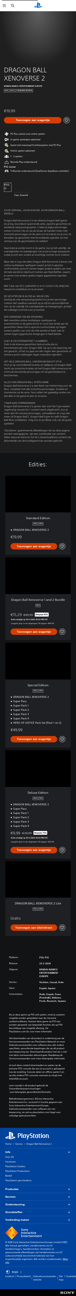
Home (8, 1143)
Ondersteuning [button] (38, 1204)
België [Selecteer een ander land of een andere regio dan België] (14, 1272)
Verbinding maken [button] (38, 1220)
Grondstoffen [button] (38, 1212)
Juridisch (9, 1276)
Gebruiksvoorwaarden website (44, 1278)
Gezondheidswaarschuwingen (25, 1088)
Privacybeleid (23, 1276)
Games (19, 1143)
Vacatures (10, 1161)
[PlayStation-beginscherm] (38, 6)
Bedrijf (8, 1175)
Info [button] (38, 1152)
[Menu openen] (4, 5)
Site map (61, 1278)
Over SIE (9, 1157)
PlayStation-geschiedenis (18, 1180)
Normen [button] (38, 1197)
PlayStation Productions (17, 1171)
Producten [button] (38, 1189)
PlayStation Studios (15, 1166)
